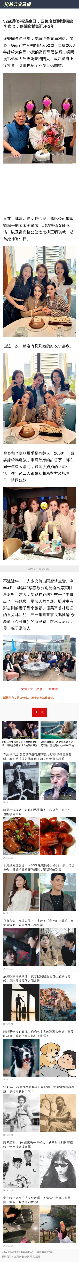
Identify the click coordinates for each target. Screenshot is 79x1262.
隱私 (32, 1256)
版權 (37, 1256)
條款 (27, 1256)
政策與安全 (18, 1256)
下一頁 (39, 712)
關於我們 (6, 1256)
